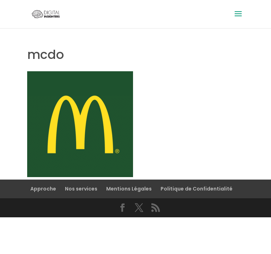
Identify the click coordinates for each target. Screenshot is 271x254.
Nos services (81, 188)
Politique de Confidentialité (197, 188)
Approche (43, 188)
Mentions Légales (129, 188)
